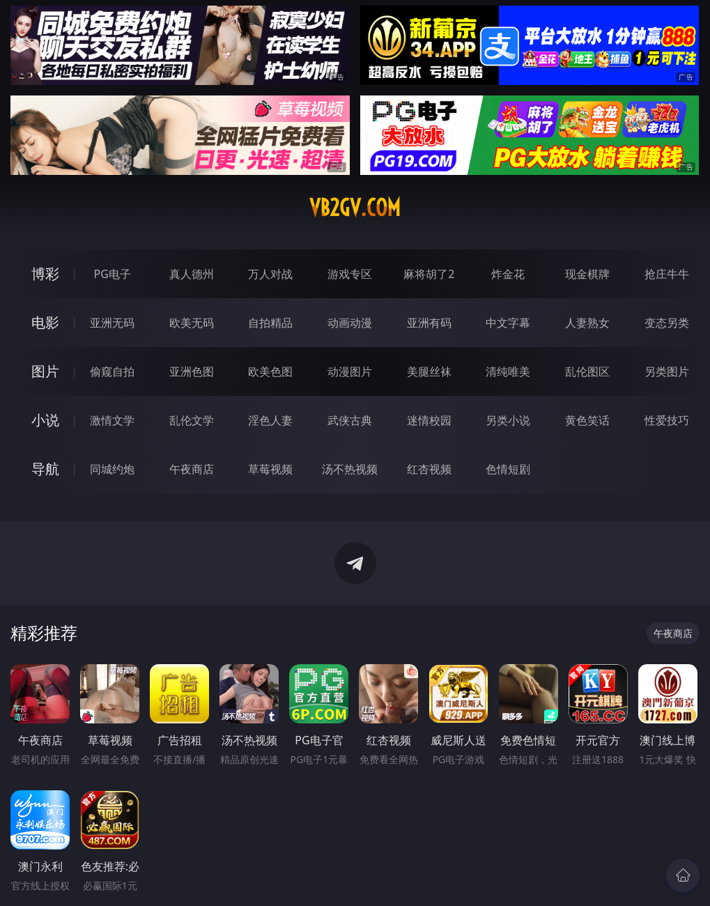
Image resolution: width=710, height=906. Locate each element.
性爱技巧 (667, 420)
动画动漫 (349, 322)
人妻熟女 (587, 322)
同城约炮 (112, 469)
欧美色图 (270, 371)
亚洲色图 (191, 371)
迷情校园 (429, 420)
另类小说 (508, 420)
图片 (45, 371)
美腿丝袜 (429, 371)
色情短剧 (508, 469)
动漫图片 (349, 371)
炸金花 (508, 274)
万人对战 (270, 274)
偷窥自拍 (112, 371)
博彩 (45, 273)
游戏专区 (349, 274)
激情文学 (112, 420)
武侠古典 (349, 420)
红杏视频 (429, 469)
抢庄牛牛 (667, 274)
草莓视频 (270, 469)
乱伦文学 (191, 420)
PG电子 (112, 274)
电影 (45, 322)
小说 (45, 419)
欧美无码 (191, 322)
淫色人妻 (270, 420)
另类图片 (667, 371)
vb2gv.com (355, 208)
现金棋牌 (587, 274)
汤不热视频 (350, 469)
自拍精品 (270, 322)
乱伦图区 (587, 371)
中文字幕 (508, 322)
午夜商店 (191, 469)
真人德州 (191, 274)
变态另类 (667, 322)
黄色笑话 (587, 420)
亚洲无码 (112, 322)
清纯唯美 (508, 371)
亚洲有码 (429, 322)
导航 (45, 468)
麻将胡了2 (428, 274)
